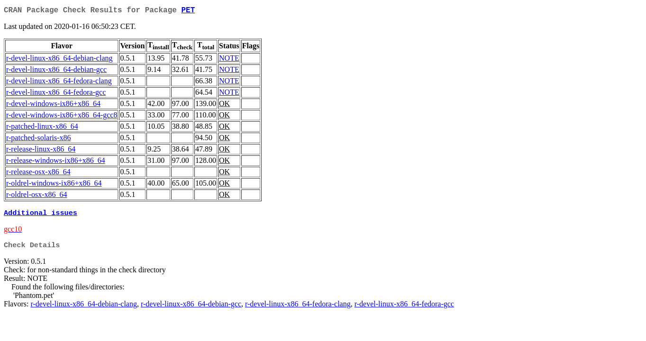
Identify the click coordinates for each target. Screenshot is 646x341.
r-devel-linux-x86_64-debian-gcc (56, 71)
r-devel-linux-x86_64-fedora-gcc (56, 94)
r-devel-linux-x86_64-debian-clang (59, 60)
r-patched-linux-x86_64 (42, 128)
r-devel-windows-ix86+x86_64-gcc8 (61, 117)
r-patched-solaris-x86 (38, 139)
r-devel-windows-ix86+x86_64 (53, 105)
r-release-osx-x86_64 (38, 174)
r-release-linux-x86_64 (40, 151)
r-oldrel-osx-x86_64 (36, 196)
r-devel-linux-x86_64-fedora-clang (59, 83)
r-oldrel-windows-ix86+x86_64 (54, 185)
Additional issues (40, 215)
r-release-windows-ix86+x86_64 (55, 162)
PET (188, 11)
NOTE (229, 60)
